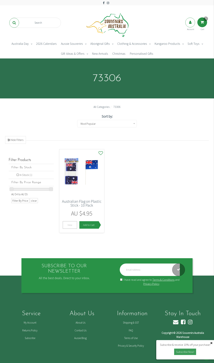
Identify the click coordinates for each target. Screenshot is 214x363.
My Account (30, 322)
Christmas (118, 54)
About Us (80, 322)
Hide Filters (16, 140)
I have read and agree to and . (149, 282)
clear (34, 200)
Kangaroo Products (167, 44)
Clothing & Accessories (132, 44)
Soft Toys (193, 44)
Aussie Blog (80, 338)
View (69, 225)
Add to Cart (88, 225)
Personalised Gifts (141, 54)
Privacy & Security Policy (131, 345)
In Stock (26, 175)
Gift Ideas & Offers (73, 54)
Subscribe (30, 338)
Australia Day (20, 44)
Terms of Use (131, 338)
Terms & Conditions (163, 279)
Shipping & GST (131, 322)
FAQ (131, 330)
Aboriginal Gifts (100, 44)
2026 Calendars (46, 44)
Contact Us (80, 330)
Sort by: (107, 116)
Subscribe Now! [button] (185, 352)
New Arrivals (100, 54)
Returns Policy (30, 330)
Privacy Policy (151, 284)
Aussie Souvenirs (72, 44)
